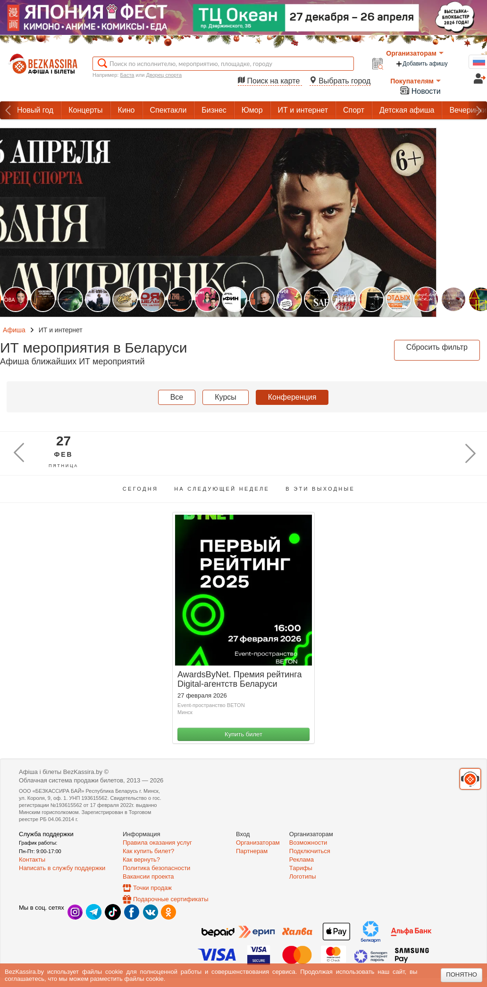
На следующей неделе (221, 489)
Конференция (292, 397)
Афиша (14, 330)
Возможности (308, 842)
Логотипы (302, 876)
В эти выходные (320, 489)
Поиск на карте (270, 81)
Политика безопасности (156, 868)
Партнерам (252, 851)
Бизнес (214, 110)
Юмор (252, 110)
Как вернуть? (141, 859)
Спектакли (168, 110)
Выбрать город (340, 81)
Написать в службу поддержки (62, 868)
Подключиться (309, 851)
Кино (126, 110)
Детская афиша (406, 110)
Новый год (35, 110)
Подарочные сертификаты (170, 899)
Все (177, 397)
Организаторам (415, 53)
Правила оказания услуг (157, 842)
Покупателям (415, 81)
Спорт (353, 110)
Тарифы (300, 868)
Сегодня (140, 489)
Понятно (461, 974)
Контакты (32, 859)
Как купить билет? (148, 851)
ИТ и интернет (303, 110)
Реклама (301, 859)
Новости (420, 90)
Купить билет (243, 734)
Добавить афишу (421, 63)
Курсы (225, 397)
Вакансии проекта (148, 876)
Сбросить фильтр (437, 347)
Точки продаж (152, 887)
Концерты (85, 110)
